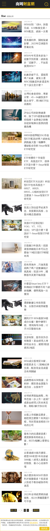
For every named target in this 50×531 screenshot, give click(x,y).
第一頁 (13, 510)
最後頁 (36, 510)
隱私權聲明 (34, 523)
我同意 (44, 528)
